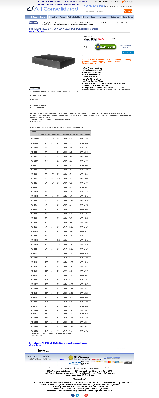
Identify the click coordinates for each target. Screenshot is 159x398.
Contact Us (106, 1)
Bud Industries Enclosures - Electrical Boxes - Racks (115, 23)
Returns (45, 361)
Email (125, 6)
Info (100, 1)
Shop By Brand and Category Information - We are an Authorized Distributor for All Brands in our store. (71, 23)
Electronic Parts (57, 16)
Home (95, 1)
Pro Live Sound (90, 16)
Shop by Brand (39, 16)
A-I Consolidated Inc (65, 367)
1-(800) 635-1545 (94, 6)
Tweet (61, 360)
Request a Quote (128, 52)
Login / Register (115, 1)
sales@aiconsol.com (89, 64)
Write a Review (36, 31)
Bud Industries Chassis (45, 24)
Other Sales (128, 16)
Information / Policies (35, 361)
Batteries (115, 16)
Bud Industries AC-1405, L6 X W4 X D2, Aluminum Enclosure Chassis (58, 343)
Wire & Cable (74, 16)
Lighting (103, 16)
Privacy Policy (47, 359)
